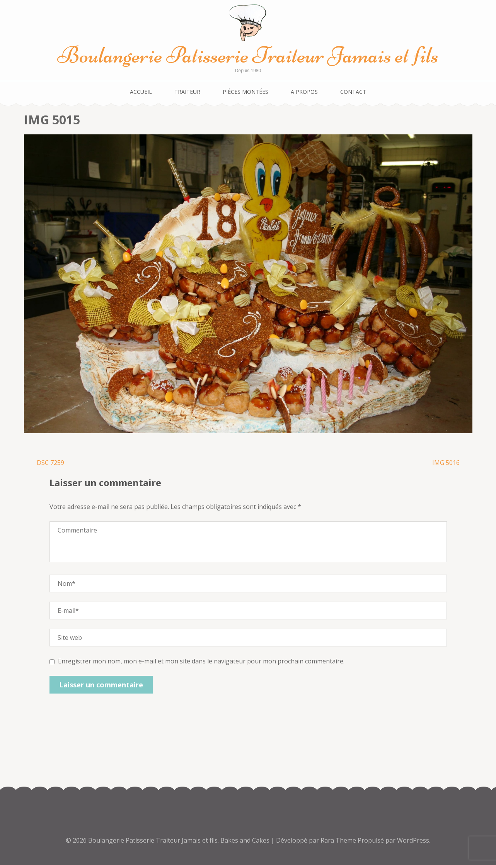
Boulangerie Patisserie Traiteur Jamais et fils (248, 55)
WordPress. (413, 840)
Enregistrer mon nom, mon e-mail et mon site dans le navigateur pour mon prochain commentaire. (201, 661)
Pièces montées (245, 91)
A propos (304, 91)
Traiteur (187, 91)
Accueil (141, 91)
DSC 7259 (50, 462)
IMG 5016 (446, 462)
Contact (353, 91)
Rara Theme (339, 840)
